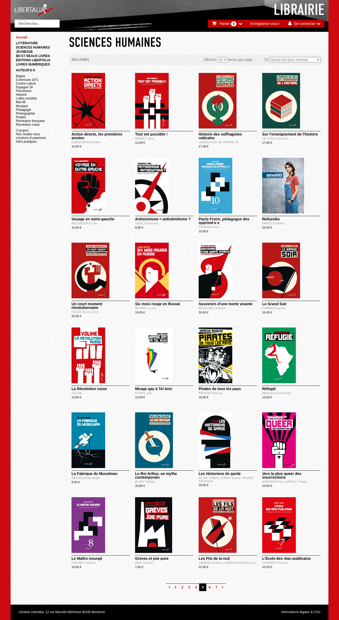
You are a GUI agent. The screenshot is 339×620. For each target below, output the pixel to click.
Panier (228, 23)
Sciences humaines (33, 47)
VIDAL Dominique (147, 223)
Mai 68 (20, 102)
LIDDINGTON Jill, (211, 142)
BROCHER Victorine (212, 308)
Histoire (21, 94)
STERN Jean (143, 393)
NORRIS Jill (231, 142)
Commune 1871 (27, 79)
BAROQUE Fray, (273, 481)
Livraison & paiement (31, 137)
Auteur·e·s (25, 70)
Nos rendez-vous (28, 134)
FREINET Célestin (84, 562)
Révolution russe (28, 124)
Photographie (25, 113)
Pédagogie (23, 109)
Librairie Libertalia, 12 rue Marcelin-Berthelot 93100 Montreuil (62, 612)
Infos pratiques (26, 141)
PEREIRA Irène (209, 227)
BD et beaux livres (33, 56)
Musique (22, 106)
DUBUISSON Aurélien (86, 142)
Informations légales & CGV (300, 612)
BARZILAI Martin (273, 223)
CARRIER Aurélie (274, 308)
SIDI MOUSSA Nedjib (86, 477)
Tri (266, 60)
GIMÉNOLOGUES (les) (240, 562)
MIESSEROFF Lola (84, 223)
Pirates (21, 117)
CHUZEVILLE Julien (85, 311)
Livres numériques (33, 64)
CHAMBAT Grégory (275, 562)
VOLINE (77, 393)
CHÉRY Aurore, (231, 477)
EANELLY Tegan (296, 481)
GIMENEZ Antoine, (212, 562)
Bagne (20, 76)
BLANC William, (210, 477)
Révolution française (30, 121)
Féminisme (24, 91)
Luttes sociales (26, 98)
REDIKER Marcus (210, 393)
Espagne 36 (24, 87)
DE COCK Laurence (275, 138)
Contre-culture (26, 83)
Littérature (27, 43)
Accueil (21, 37)
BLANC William (145, 481)
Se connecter (305, 23)
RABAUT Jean (144, 138)
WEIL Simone (144, 562)
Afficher (210, 60)
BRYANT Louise (145, 308)
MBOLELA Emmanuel (276, 393)
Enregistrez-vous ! (265, 23)
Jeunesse (24, 51)
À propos (22, 130)
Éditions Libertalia (33, 60)
